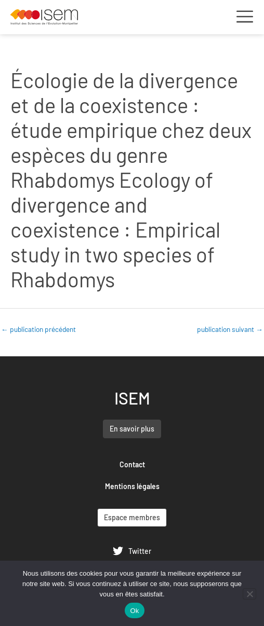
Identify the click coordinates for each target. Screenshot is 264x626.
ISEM (132, 398)
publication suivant (230, 329)
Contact (132, 464)
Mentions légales (132, 486)
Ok (134, 611)
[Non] (249, 594)
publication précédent (38, 329)
